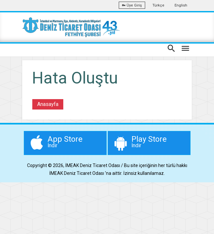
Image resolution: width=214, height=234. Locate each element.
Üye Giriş (132, 5)
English (181, 5)
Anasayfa (47, 104)
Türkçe (158, 5)
